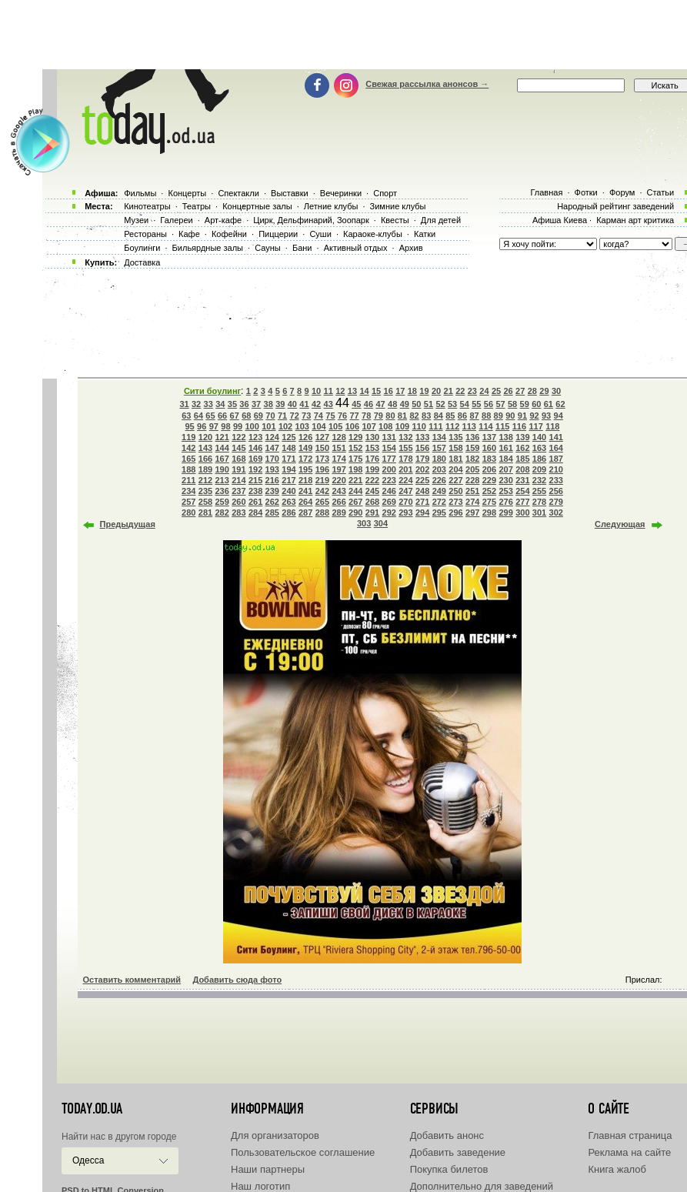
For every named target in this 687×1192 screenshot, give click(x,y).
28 (532, 391)
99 (237, 426)
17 (400, 391)
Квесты (395, 220)
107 (368, 426)
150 (322, 447)
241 (305, 491)
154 (389, 447)
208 (522, 469)
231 (522, 480)
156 (422, 447)
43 (328, 404)
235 (205, 491)
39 (280, 404)
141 (556, 437)
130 (372, 437)
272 (439, 501)
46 (368, 404)
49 (404, 404)
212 (205, 480)
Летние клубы (331, 206)
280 (188, 512)
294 (422, 512)
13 (352, 391)
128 (338, 437)
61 (548, 404)
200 (389, 469)
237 (238, 491)
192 (255, 469)
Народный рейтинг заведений (615, 206)
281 (205, 512)
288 (322, 512)
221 (355, 480)
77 (354, 415)
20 (436, 391)
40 (292, 404)
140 (539, 437)
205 (472, 469)
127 (322, 437)
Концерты (187, 193)
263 (288, 501)
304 (381, 523)
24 (484, 391)
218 (305, 480)
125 (288, 437)
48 (392, 404)
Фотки (586, 192)
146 (255, 447)
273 (455, 501)
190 (221, 469)
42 (316, 404)
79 (378, 415)
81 (402, 415)
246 (389, 491)
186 (539, 458)
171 (288, 458)
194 (288, 469)
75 (330, 415)
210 (556, 469)
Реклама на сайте (629, 1152)
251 (472, 491)
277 (522, 501)
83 (426, 415)
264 (305, 501)
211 (188, 480)
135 (455, 437)
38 (268, 404)
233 (556, 480)
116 (519, 426)
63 (186, 415)
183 (489, 458)
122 (238, 437)
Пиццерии (278, 234)
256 (556, 491)
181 (455, 458)
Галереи (176, 220)
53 (452, 404)
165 (188, 458)
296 (455, 512)
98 (225, 426)
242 (322, 491)
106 (352, 426)
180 (439, 458)
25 (496, 391)
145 (238, 447)
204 (455, 469)
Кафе (189, 234)
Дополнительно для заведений (481, 1186)
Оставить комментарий (132, 979)
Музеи (136, 220)
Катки (424, 234)
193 (272, 469)
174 (338, 458)
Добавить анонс (447, 1135)
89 (498, 415)
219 (322, 480)
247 (405, 491)
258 (205, 501)
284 (255, 512)
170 (272, 458)
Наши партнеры (268, 1169)
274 (472, 501)
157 (439, 447)
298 (489, 512)
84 (438, 415)
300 (522, 512)
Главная (546, 192)
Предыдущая (127, 524)
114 (485, 426)
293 (405, 512)
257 (188, 501)
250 (455, 491)
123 (255, 437)
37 (256, 404)
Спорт (385, 193)
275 (489, 501)
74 (318, 415)
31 (183, 404)
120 (205, 437)
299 (505, 512)
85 (450, 415)
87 (474, 415)
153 (372, 447)
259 (221, 501)
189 (205, 469)
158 (455, 447)
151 (338, 447)
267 (355, 501)
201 (405, 469)
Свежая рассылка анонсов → (427, 83)
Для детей (441, 220)
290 (355, 512)
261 (255, 501)
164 (556, 447)
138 (505, 437)
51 (428, 404)
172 (305, 458)
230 (505, 480)
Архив (411, 247)
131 (389, 437)
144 (221, 447)
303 (364, 523)
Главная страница (630, 1135)
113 (469, 426)
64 (198, 415)
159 (472, 447)
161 (505, 447)
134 (439, 437)
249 (439, 491)
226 (439, 480)
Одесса (88, 1160)
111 (435, 426)
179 (422, 458)
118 (552, 426)
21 (448, 391)
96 (201, 426)
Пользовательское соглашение (303, 1152)
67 (234, 415)
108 (385, 426)
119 (188, 437)
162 (522, 447)
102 (285, 426)
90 (510, 415)
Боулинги (142, 247)
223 (389, 480)
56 (488, 404)
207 (505, 469)
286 (288, 512)
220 (338, 480)
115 (502, 426)
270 (405, 501)
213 (221, 480)
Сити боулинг (212, 391)
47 (380, 404)
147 (272, 447)
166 (205, 458)
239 (272, 491)
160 (489, 447)
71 (282, 415)
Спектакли (238, 193)
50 (416, 404)
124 (272, 437)
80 (390, 415)
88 (486, 415)
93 (546, 415)
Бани (302, 247)
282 (221, 512)
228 (472, 480)
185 (522, 458)
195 (305, 469)
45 (356, 404)
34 (220, 404)
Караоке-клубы (372, 234)
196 (322, 469)
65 (210, 415)
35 (232, 404)
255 (539, 491)
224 (405, 480)
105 (335, 426)
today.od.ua (92, 1108)
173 (322, 458)
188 (188, 469)
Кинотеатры (147, 206)
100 (251, 426)
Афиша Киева (559, 220)
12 (340, 391)
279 (556, 501)
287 (305, 512)
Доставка (142, 262)
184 (505, 458)
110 (419, 426)
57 (500, 404)
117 (535, 426)
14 (364, 391)
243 (338, 491)
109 (402, 426)
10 (316, 391)
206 (489, 469)
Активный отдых (356, 247)
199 (372, 469)
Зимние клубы (398, 206)
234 (188, 491)
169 (255, 458)
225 (422, 480)
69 (258, 415)
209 (539, 469)
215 (255, 480)
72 (294, 415)
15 (376, 391)
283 (238, 512)
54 (464, 404)
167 (221, 458)
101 (268, 426)
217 (288, 480)
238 (255, 491)
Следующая (620, 524)
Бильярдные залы (207, 247)
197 (338, 469)
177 (389, 458)
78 (366, 415)
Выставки (289, 193)
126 (305, 437)
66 (222, 415)
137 (489, 437)
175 (355, 458)
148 (288, 447)
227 (455, 480)
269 (389, 501)
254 (522, 491)
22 (460, 391)
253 (505, 491)
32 (196, 404)
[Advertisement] (345, 34)
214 (238, 480)
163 (539, 447)
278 (539, 501)
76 (342, 415)
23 (472, 391)
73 (306, 415)
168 (238, 458)
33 (208, 404)
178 (405, 458)
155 (405, 447)
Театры (196, 206)
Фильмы (140, 193)
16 (388, 391)
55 (476, 404)
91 (522, 415)
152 (355, 447)
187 (556, 458)
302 (556, 512)
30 (556, 391)
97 (213, 426)
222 (372, 480)
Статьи (661, 192)
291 (372, 512)
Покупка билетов (449, 1169)
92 (534, 415)
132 (405, 437)
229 (489, 480)
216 (272, 480)
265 (322, 501)
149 (305, 447)
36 (243, 404)
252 (489, 491)
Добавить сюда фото (237, 979)
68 (246, 415)
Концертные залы (257, 206)
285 (272, 512)
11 (328, 391)
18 (412, 391)
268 (372, 501)
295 (439, 512)
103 (302, 426)
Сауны (268, 247)
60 (536, 404)
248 (422, 491)
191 (238, 469)
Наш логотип (260, 1186)
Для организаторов (275, 1135)
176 (372, 458)
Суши (320, 234)
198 (355, 469)
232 (539, 480)
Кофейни (229, 234)
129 (355, 437)
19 (424, 391)
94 (558, 415)
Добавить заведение (457, 1152)
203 (439, 469)
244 (355, 491)
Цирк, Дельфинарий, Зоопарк (311, 220)
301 (539, 512)
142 (188, 447)
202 (422, 469)
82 (414, 415)
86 (462, 415)
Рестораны (145, 234)
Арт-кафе (223, 220)
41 (303, 404)
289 (338, 512)
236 (221, 491)
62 (560, 404)
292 (389, 512)
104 (318, 426)
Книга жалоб (617, 1169)
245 (372, 491)
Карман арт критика (635, 220)
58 (512, 404)
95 (190, 426)
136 (472, 437)
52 (440, 404)
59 (524, 404)
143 (205, 447)
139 (522, 437)
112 (452, 426)
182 (472, 458)
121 (221, 437)
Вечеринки (341, 193)
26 (508, 391)
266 (338, 501)
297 (472, 512)
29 (544, 391)
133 (422, 437)
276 (505, 501)
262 (272, 501)
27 (520, 391)
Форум (622, 192)
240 (288, 491)
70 (270, 415)
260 (238, 501)
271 (422, 501)
